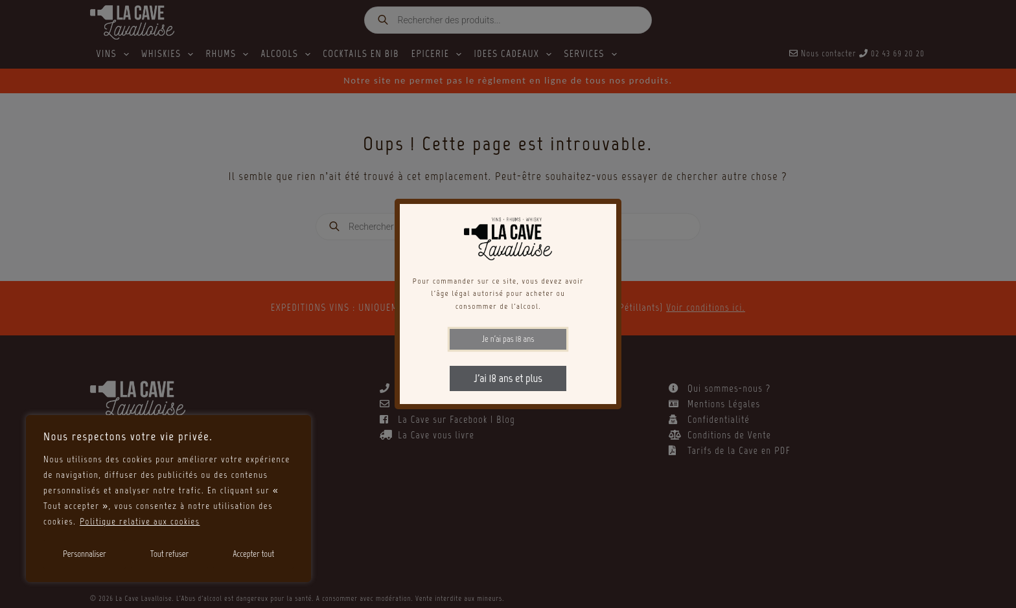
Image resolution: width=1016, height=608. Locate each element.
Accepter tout (253, 553)
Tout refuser (169, 553)
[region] (168, 498)
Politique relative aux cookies (141, 521)
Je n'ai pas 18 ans (508, 338)
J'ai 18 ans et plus (508, 378)
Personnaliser (84, 553)
